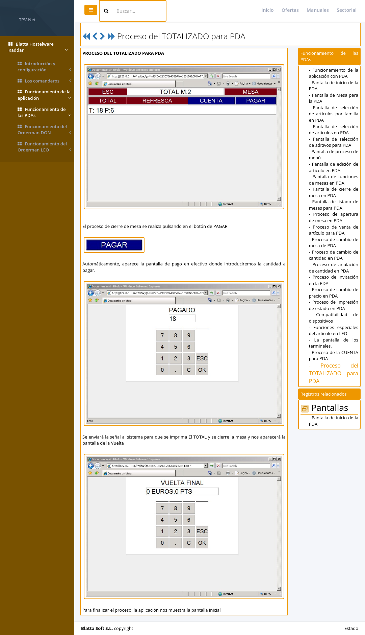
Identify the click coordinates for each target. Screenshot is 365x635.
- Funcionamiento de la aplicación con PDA (333, 73)
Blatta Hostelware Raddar (38, 47)
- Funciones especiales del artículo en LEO (333, 330)
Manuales (318, 10)
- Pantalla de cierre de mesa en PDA (333, 192)
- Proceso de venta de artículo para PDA (333, 230)
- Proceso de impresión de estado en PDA (333, 305)
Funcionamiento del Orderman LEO (44, 147)
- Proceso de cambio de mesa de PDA (333, 242)
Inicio (267, 10)
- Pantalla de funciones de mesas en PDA (333, 179)
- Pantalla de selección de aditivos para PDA (333, 142)
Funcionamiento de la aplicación (44, 95)
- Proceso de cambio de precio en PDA (333, 292)
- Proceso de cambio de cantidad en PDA (333, 255)
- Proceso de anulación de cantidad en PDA (333, 267)
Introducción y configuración (44, 67)
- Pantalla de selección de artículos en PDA (333, 129)
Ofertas (290, 10)
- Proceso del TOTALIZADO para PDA (333, 373)
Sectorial (347, 10)
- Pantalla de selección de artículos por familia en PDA (333, 113)
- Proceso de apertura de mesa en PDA (333, 217)
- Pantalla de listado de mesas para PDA (333, 204)
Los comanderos (44, 81)
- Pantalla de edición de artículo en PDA (333, 167)
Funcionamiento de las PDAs (44, 112)
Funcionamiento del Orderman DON (44, 129)
